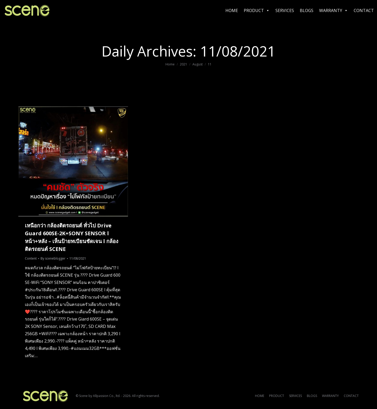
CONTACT (364, 10)
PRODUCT (257, 10)
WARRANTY (333, 10)
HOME (231, 10)
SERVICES (284, 10)
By (53, 258)
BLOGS (306, 10)
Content (31, 258)
